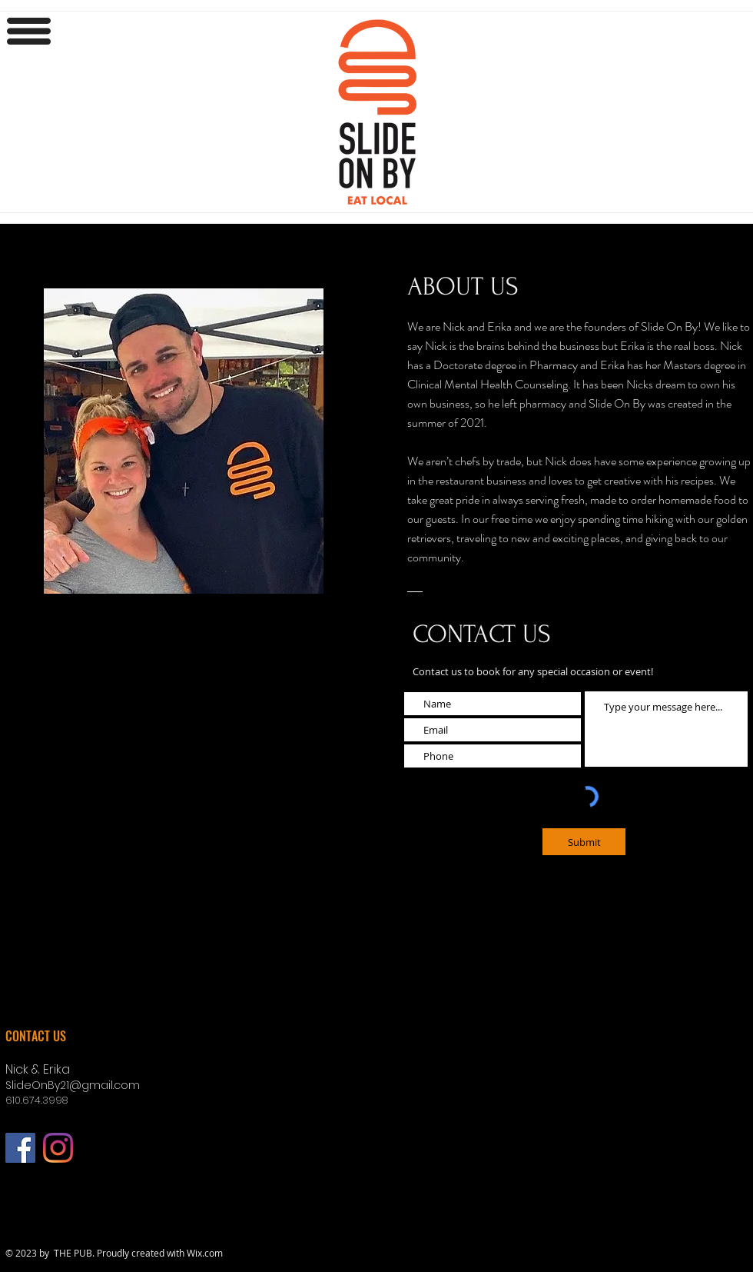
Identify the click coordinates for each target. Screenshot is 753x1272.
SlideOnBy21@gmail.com (72, 1085)
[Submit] (583, 841)
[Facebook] (20, 1148)
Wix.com (205, 1253)
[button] (29, 31)
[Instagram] (58, 1148)
